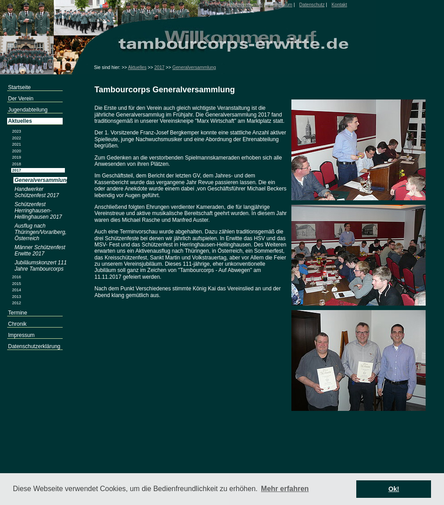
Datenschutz (312, 4)
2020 (16, 151)
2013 (16, 296)
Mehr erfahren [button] (285, 488)
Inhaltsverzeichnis (244, 4)
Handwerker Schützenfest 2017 (36, 192)
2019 (16, 157)
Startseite (19, 87)
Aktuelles (137, 67)
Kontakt (339, 4)
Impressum (281, 4)
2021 (16, 144)
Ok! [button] (393, 488)
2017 (159, 67)
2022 (16, 138)
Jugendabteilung (27, 110)
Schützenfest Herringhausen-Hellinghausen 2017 (38, 210)
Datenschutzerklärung (34, 346)
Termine (17, 313)
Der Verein (21, 98)
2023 (16, 131)
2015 (16, 283)
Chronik (17, 324)
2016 (16, 277)
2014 (16, 290)
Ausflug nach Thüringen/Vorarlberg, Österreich (40, 232)
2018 (16, 164)
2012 (16, 303)
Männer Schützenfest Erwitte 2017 (39, 250)
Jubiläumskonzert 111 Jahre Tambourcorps (40, 265)
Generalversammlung (194, 67)
